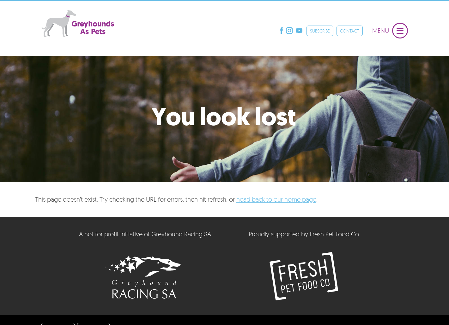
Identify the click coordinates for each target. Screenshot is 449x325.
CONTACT (349, 30)
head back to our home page (276, 199)
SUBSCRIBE (320, 30)
